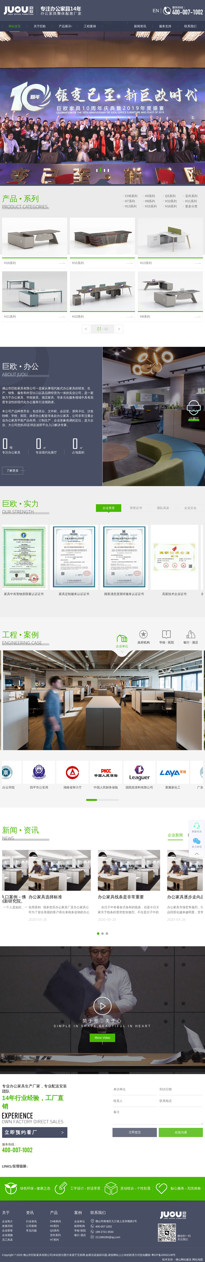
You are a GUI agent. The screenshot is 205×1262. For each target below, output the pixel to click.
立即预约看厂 (35, 1132)
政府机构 (79, 1225)
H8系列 (150, 201)
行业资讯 (31, 1221)
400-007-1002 (103, 1226)
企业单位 (79, 1221)
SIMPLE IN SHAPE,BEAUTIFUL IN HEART (102, 1023)
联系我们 (190, 26)
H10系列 (171, 201)
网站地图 (197, 1259)
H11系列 (191, 201)
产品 (54, 1212)
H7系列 (130, 201)
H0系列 (150, 196)
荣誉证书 (136, 508)
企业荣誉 (7, 1230)
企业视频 (7, 1235)
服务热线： (34, 1148)
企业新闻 (175, 835)
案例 (78, 1212)
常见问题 (31, 1230)
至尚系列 (191, 196)
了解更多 (12, 484)
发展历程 (7, 1225)
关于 (6, 1212)
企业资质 (109, 508)
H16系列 (171, 206)
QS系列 (170, 196)
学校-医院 (80, 1230)
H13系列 (130, 206)
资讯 (30, 1212)
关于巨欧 (40, 26)
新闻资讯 (140, 26)
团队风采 (163, 508)
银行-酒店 (80, 1235)
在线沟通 (181, 1132)
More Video (102, 1037)
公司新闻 (31, 1225)
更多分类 (191, 206)
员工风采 (7, 1239)
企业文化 (190, 508)
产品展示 (68, 26)
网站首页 (15, 26)
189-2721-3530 (104, 1231)
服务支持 (165, 26)
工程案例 (90, 26)
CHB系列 (131, 196)
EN (156, 10)
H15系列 (151, 206)
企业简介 (7, 1221)
